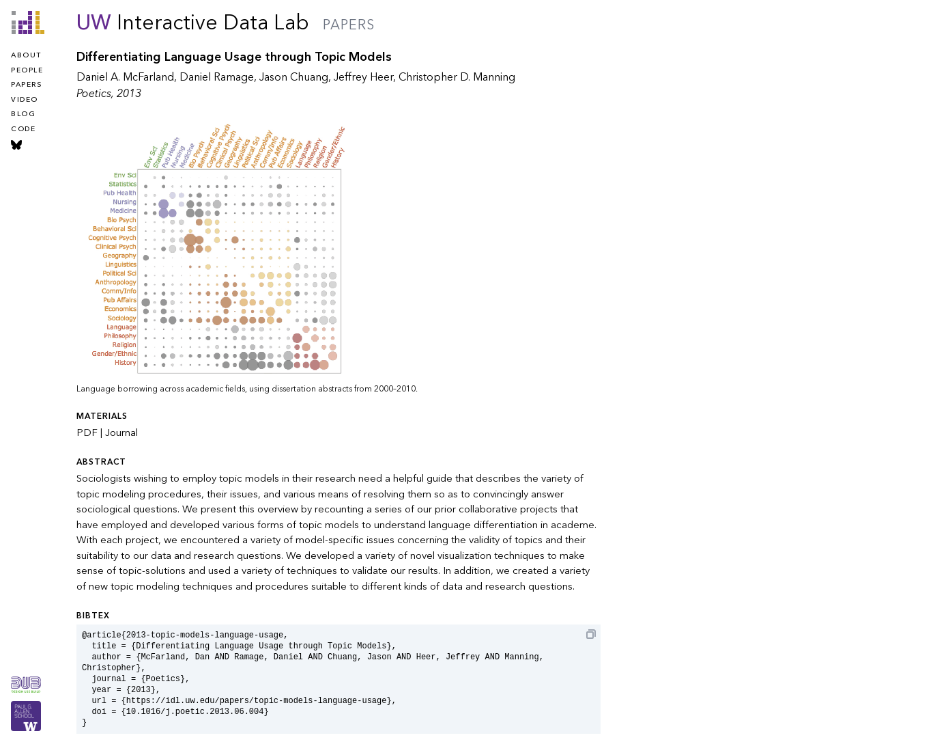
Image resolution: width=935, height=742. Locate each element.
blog (23, 114)
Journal (121, 432)
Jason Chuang (293, 77)
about (26, 55)
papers (26, 85)
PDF (87, 432)
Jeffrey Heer (363, 77)
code (23, 129)
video (24, 100)
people (27, 70)
